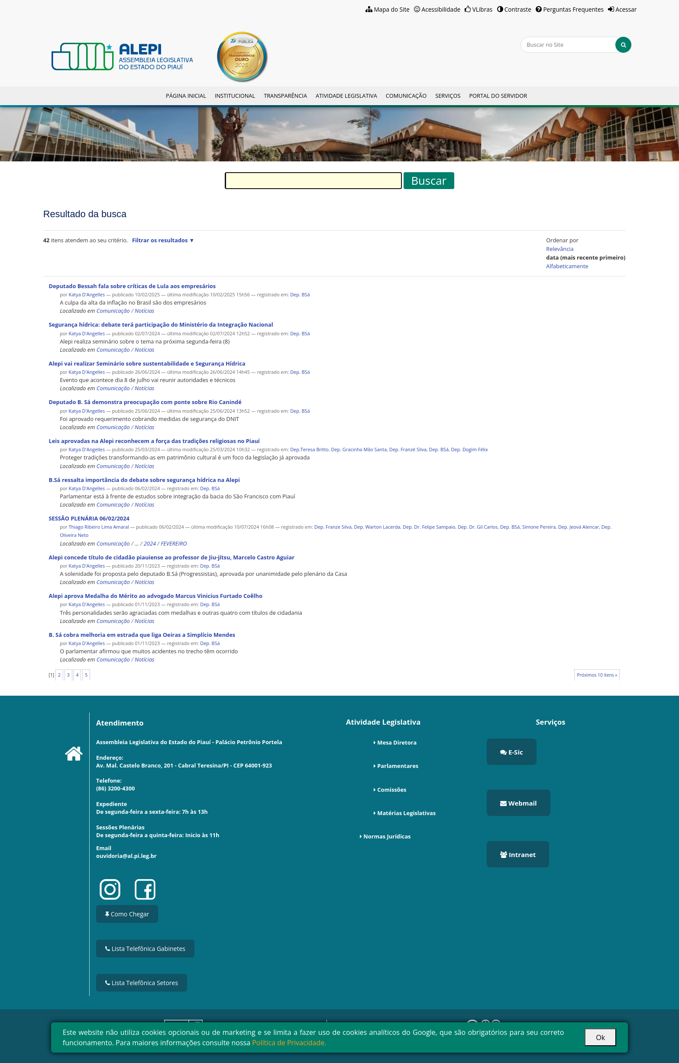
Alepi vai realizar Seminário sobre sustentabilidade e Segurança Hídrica (147, 363)
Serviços (447, 96)
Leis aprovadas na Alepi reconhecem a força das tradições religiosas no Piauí (154, 441)
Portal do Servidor (498, 96)
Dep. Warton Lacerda (377, 526)
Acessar (626, 9)
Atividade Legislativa (346, 96)
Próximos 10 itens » (597, 675)
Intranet (518, 854)
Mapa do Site (392, 9)
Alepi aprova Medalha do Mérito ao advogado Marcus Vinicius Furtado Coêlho (155, 596)
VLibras (482, 9)
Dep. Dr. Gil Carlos (478, 526)
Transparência (285, 96)
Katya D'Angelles (87, 294)
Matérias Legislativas (406, 813)
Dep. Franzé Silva (408, 449)
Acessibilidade (441, 9)
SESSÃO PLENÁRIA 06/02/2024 (89, 518)
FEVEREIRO (174, 543)
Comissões (391, 789)
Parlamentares (397, 766)
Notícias (144, 311)
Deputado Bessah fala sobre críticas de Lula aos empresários (132, 286)
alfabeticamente (567, 266)
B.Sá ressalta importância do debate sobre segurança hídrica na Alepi (144, 480)
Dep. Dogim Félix (469, 449)
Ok (600, 1037)
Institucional (235, 96)
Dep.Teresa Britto (309, 449)
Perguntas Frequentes (573, 9)
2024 (150, 543)
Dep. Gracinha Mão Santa (359, 449)
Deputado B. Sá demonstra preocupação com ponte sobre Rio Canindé (145, 402)
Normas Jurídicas (387, 836)
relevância (559, 249)
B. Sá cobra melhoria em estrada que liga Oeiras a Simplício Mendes (142, 635)
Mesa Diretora (397, 742)
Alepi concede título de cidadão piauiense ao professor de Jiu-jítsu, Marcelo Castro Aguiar (171, 557)
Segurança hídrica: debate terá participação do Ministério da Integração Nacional (161, 324)
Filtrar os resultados (160, 240)
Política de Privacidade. (289, 1042)
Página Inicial (186, 96)
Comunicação (406, 96)
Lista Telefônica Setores (141, 983)
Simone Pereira (539, 526)
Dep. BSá (300, 294)
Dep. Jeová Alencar (578, 526)
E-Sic (511, 752)
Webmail (518, 803)
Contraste (517, 9)
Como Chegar (127, 914)
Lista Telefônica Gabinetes (145, 948)
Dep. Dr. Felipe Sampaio (429, 526)
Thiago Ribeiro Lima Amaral (99, 526)
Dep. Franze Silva (333, 526)
